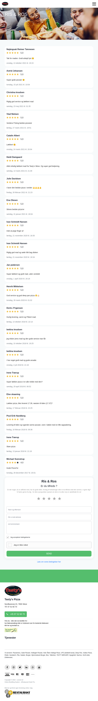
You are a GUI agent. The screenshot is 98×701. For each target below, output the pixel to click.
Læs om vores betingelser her (49, 562)
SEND (49, 554)
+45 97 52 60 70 (16, 614)
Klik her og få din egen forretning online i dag (18, 688)
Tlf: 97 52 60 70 (11, 607)
